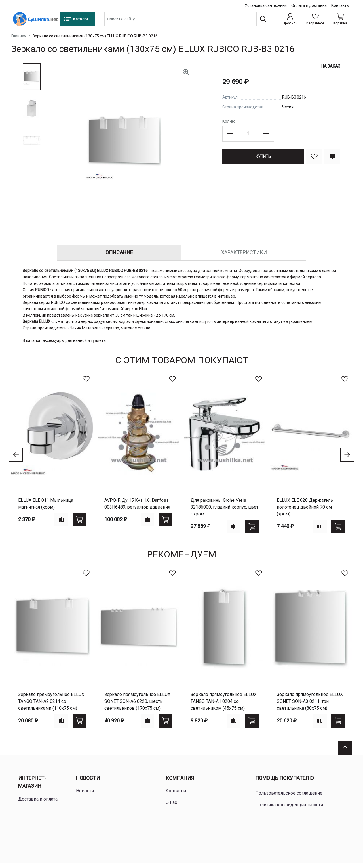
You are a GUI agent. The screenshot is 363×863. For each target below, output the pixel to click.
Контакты (340, 5)
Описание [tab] (119, 252)
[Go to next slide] (347, 455)
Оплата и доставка (309, 5)
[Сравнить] (332, 156)
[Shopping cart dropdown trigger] (340, 19)
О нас (171, 802)
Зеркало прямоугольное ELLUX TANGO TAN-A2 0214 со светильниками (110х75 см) (51, 701)
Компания (180, 778)
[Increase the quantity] (266, 134)
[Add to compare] (61, 519)
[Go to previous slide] (16, 455)
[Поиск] (263, 19)
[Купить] (263, 156)
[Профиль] (290, 19)
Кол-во (228, 121)
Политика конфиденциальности (289, 804)
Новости (88, 778)
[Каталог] (77, 19)
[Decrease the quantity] (230, 134)
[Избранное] (315, 19)
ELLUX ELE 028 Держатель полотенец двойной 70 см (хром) (305, 507)
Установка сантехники (266, 5)
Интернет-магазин (32, 782)
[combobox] (187, 19)
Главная (18, 36)
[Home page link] (35, 19)
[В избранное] (314, 156)
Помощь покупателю (284, 778)
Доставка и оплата (38, 799)
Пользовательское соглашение (288, 793)
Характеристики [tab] (244, 252)
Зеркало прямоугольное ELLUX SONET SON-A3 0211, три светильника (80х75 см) (310, 701)
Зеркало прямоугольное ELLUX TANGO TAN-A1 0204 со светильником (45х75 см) (224, 701)
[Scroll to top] (345, 748)
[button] (32, 76)
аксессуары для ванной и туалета (74, 340)
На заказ (330, 66)
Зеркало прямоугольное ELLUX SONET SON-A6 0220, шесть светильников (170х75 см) (137, 701)
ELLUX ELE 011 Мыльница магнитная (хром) (45, 504)
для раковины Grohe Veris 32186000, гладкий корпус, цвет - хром (224, 507)
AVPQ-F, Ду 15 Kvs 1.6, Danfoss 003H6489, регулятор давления (137, 504)
